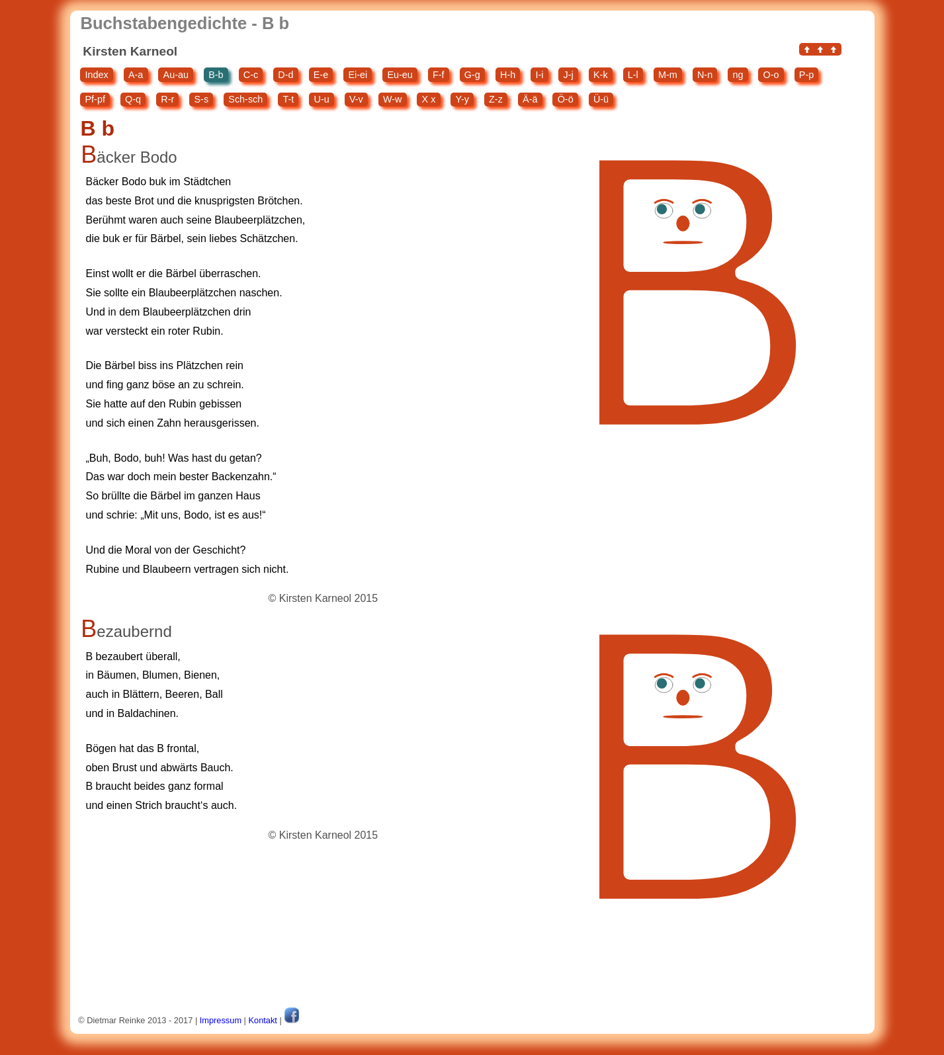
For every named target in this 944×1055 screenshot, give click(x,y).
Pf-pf (95, 99)
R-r (167, 99)
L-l (633, 74)
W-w (392, 99)
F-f (439, 74)
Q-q (133, 99)
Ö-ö (566, 99)
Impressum (220, 1020)
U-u (321, 99)
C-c (250, 74)
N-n (704, 74)
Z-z (496, 99)
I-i (539, 74)
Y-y (462, 99)
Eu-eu (399, 74)
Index (96, 74)
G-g (472, 74)
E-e (321, 74)
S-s (201, 99)
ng (737, 74)
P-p (806, 74)
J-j (569, 74)
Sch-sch (245, 99)
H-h (507, 74)
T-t (288, 99)
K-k (600, 74)
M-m (667, 74)
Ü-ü (601, 99)
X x (429, 99)
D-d (285, 74)
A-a (135, 74)
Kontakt (263, 1020)
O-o (771, 74)
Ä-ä (530, 99)
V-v (356, 99)
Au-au (176, 74)
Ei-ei (357, 74)
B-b (215, 74)
